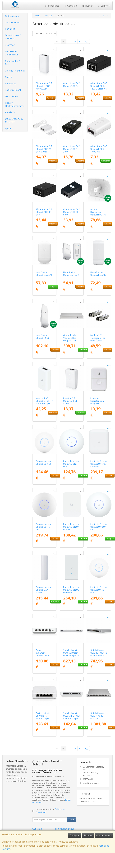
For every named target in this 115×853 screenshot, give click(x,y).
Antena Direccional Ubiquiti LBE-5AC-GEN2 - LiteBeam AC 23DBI (98, 215)
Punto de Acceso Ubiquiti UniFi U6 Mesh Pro (71, 590)
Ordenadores (12, 16)
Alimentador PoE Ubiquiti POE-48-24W (44, 212)
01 (63, 41)
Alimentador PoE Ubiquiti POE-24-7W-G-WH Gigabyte (98, 150)
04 (80, 41)
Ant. (57, 41)
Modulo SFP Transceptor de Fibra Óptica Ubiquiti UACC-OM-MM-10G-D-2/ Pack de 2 (98, 342)
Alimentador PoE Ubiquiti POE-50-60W (71, 212)
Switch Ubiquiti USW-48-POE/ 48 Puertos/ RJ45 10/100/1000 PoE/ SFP (98, 656)
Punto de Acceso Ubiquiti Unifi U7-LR (98, 527)
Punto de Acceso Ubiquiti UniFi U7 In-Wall (71, 527)
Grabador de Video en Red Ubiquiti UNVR (70, 338)
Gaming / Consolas (15, 70)
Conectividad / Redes (12, 62)
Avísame (51, 97)
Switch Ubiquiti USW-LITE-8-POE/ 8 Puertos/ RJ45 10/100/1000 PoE (71, 719)
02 (69, 41)
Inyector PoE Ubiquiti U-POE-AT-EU (70, 401)
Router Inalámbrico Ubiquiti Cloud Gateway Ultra (43, 654)
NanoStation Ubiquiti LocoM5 (98, 273)
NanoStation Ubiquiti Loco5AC (44, 273)
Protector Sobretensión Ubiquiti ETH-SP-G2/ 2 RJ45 (98, 402)
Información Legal (64, 828)
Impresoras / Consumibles (11, 53)
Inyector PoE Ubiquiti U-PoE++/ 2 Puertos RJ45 (44, 401)
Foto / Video (11, 96)
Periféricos (10, 83)
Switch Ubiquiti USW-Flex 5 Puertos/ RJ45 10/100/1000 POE (43, 719)
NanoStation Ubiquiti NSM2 (43, 336)
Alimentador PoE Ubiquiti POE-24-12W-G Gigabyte (98, 86)
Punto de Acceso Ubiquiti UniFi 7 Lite (71, 464)
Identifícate (51, 5)
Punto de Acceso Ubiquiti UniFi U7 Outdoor (98, 464)
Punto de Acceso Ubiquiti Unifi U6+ (44, 462)
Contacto (70, 5)
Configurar (75, 835)
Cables (8, 77)
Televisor (9, 44)
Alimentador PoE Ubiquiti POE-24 (71, 84)
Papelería (10, 112)
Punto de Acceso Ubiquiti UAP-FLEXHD (44, 590)
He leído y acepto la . (50, 811)
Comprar (105, 160)
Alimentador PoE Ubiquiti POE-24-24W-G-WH (44, 149)
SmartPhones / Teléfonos (13, 37)
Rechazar (88, 835)
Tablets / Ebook (13, 89)
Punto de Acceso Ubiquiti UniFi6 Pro (98, 590)
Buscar (87, 5)
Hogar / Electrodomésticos (14, 104)
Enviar (71, 819)
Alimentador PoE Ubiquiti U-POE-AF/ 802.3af (44, 86)
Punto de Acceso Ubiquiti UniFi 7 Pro (44, 527)
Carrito (103, 5)
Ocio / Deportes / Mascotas (14, 120)
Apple (8, 128)
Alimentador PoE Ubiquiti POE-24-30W (71, 149)
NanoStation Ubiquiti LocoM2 (71, 273)
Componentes (12, 22)
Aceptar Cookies (103, 835)
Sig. (86, 41)
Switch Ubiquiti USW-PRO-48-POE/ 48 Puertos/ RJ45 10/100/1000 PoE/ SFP (97, 720)
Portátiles (10, 28)
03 (75, 41)
